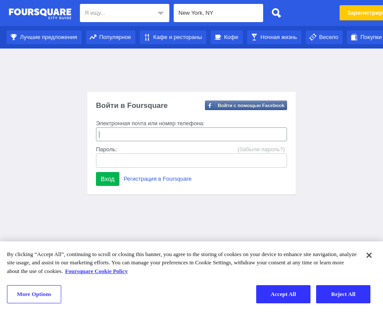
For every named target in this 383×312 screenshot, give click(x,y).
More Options (34, 294)
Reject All (343, 294)
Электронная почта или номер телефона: (150, 123)
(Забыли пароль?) (261, 149)
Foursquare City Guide (40, 14)
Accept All (283, 294)
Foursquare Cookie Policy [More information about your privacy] (96, 271)
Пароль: (106, 149)
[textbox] (124, 13)
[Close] (369, 255)
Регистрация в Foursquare (158, 179)
